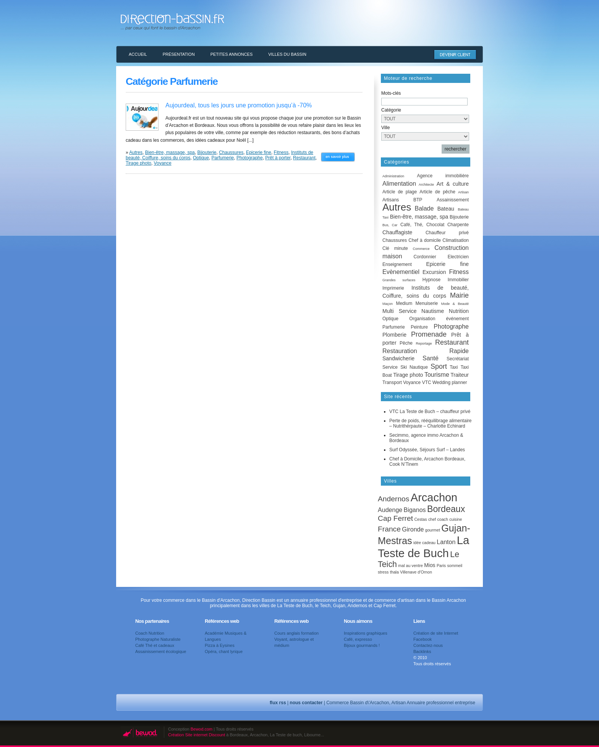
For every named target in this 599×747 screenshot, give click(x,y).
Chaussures (231, 152)
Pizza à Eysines (220, 645)
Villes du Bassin (287, 54)
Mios (429, 565)
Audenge (390, 509)
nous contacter (306, 702)
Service (390, 367)
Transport (392, 382)
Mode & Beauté (455, 304)
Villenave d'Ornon (416, 572)
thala (394, 572)
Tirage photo (138, 163)
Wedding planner (449, 382)
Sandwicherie (398, 358)
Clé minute (395, 248)
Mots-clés (391, 93)
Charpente (458, 224)
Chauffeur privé (447, 232)
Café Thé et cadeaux (154, 645)
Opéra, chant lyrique (224, 651)
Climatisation (455, 240)
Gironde (413, 529)
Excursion (434, 272)
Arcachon (434, 497)
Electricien (458, 256)
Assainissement (453, 200)
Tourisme (436, 374)
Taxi (454, 367)
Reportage (424, 343)
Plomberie (394, 335)
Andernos (393, 499)
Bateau (445, 209)
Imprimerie (393, 288)
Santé (431, 358)
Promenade (429, 334)
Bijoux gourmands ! (362, 645)
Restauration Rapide (425, 351)
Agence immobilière (443, 175)
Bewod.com (201, 729)
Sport (439, 366)
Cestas (420, 519)
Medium (404, 303)
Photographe (249, 157)
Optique (201, 157)
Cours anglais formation (296, 633)
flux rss (278, 702)
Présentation (179, 54)
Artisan (463, 192)
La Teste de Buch (423, 546)
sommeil (455, 565)
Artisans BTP (402, 200)
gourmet (432, 530)
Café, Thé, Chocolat (422, 224)
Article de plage (399, 191)
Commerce (421, 249)
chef (432, 519)
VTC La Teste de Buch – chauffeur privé (429, 411)
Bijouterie (206, 152)
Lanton (446, 541)
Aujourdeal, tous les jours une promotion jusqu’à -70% (238, 105)
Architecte (426, 184)
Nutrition (459, 311)
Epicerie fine (258, 152)
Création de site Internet (435, 633)
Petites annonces (231, 54)
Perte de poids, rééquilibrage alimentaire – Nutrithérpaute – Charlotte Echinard (430, 423)
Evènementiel (400, 272)
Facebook (422, 639)
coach (442, 519)
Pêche (406, 343)
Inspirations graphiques (365, 633)
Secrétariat (458, 358)
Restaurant (304, 157)
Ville (385, 127)
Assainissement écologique (160, 651)
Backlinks (422, 651)
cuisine (455, 519)
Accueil (138, 54)
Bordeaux (446, 509)
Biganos (415, 509)
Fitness (281, 152)
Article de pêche (437, 191)
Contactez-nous (428, 645)
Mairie (459, 295)
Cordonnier (424, 256)
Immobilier (458, 279)
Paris (441, 565)
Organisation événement (439, 318)
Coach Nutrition (149, 633)
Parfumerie (223, 157)
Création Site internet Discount (196, 734)
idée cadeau (424, 542)
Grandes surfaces (398, 280)
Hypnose (431, 279)
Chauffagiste (397, 232)
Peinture (419, 327)
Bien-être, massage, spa (170, 152)
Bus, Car (389, 225)
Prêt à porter (277, 157)
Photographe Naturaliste (158, 639)
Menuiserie (427, 303)
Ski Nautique (414, 367)
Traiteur (459, 375)
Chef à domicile (424, 240)
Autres (135, 152)
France (389, 529)
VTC (426, 382)
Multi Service (399, 311)
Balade (424, 208)
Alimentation (399, 183)
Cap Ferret (395, 518)
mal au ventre (410, 565)
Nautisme (432, 311)
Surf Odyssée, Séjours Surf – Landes (427, 449)
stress (383, 572)
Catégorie (391, 110)
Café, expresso (358, 639)
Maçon (387, 304)
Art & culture (453, 184)
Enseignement (397, 264)
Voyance (163, 163)
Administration (393, 176)
